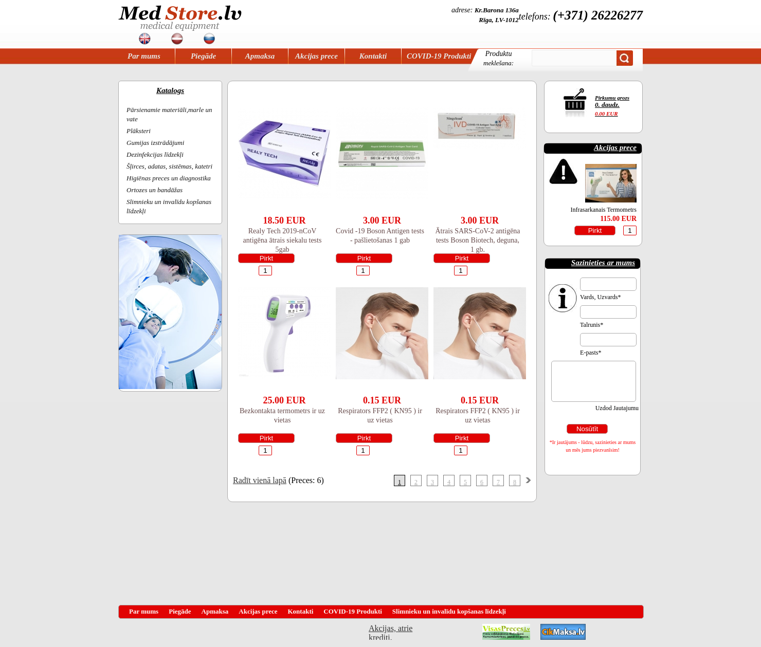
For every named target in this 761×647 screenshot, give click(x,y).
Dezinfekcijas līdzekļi (155, 154)
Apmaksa (260, 56)
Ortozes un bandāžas (154, 190)
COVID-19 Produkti (439, 56)
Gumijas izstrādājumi (155, 142)
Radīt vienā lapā (259, 480)
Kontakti (373, 56)
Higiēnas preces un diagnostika (168, 178)
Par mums (144, 56)
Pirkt (267, 258)
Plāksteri (138, 131)
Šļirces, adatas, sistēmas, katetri (169, 166)
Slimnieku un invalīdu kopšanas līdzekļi (449, 611)
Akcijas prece (316, 56)
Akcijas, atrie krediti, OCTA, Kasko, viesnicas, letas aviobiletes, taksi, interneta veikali (390, 632)
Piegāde (203, 56)
